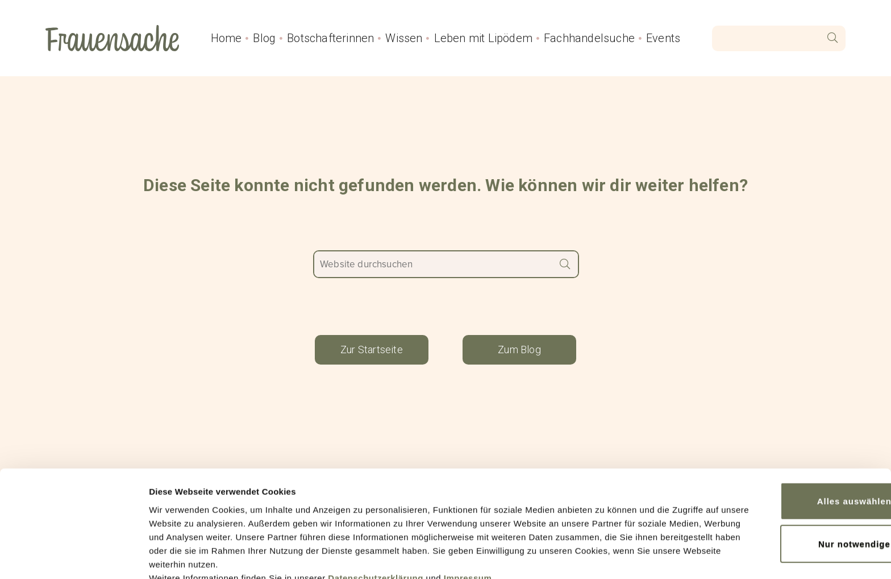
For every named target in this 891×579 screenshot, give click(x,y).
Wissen (403, 38)
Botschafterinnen (330, 38)
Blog (264, 38)
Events (663, 38)
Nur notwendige (796, 487)
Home (226, 38)
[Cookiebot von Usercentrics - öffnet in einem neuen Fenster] (73, 556)
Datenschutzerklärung (375, 525)
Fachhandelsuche (589, 38)
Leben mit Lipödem (483, 38)
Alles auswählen (796, 447)
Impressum (468, 525)
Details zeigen (177, 556)
